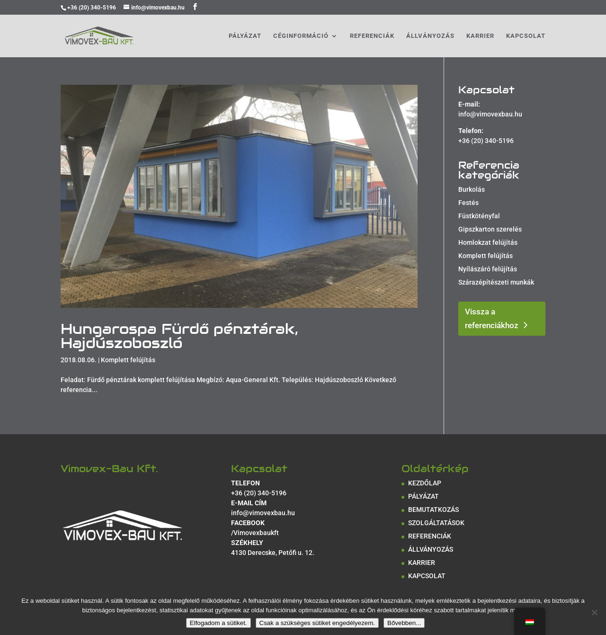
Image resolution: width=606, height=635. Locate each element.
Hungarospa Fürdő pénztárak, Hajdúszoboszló (179, 336)
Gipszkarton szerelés (490, 229)
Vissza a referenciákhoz (491, 318)
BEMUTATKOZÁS (433, 509)
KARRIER (480, 36)
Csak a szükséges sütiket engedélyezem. (317, 622)
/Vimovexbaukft (255, 533)
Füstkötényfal (479, 216)
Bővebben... (404, 622)
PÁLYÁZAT (245, 36)
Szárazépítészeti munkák (496, 282)
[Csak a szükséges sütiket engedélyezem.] (594, 612)
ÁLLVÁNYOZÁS (430, 36)
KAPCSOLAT (525, 36)
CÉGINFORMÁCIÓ (301, 36)
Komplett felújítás (128, 360)
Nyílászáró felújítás (487, 269)
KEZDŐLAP (424, 483)
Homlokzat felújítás (487, 242)
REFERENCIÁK (372, 36)
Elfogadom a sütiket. (218, 622)
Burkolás (471, 189)
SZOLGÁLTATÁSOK (436, 523)
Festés (468, 202)
